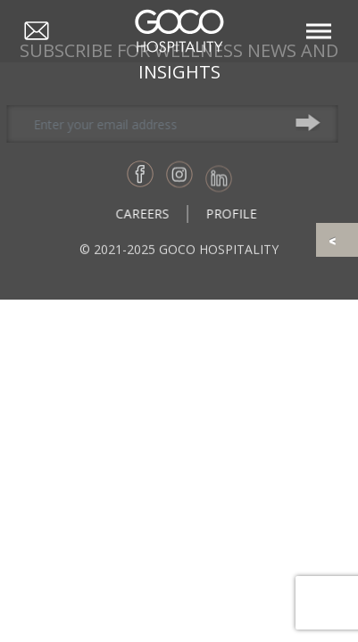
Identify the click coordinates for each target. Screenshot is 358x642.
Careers (148, 213)
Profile (237, 213)
